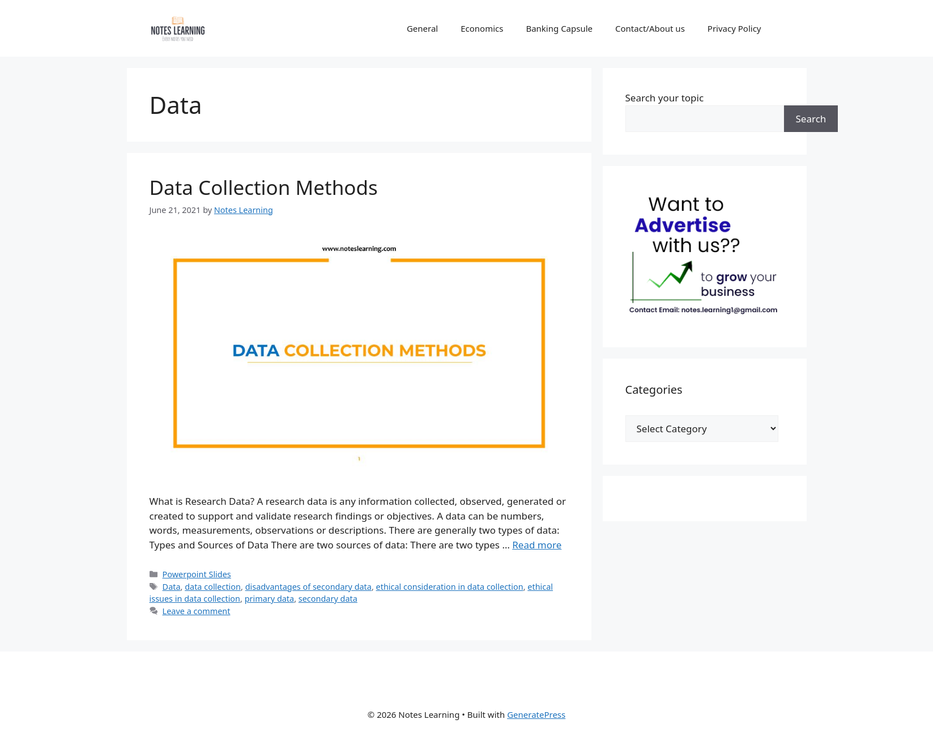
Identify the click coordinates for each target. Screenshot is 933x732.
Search (811, 118)
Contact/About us (650, 28)
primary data (270, 598)
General (422, 28)
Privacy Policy (734, 28)
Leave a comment (197, 611)
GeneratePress (536, 714)
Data (172, 586)
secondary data (328, 598)
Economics (482, 28)
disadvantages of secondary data (308, 586)
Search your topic (664, 97)
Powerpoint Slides (197, 574)
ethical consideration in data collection (449, 586)
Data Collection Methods (264, 187)
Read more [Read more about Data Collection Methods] (536, 544)
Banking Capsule (559, 28)
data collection (213, 586)
